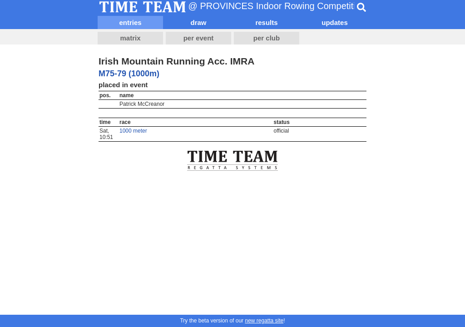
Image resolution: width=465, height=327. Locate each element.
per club (266, 38)
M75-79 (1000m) (129, 73)
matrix (130, 38)
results (266, 22)
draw (198, 22)
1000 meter (133, 131)
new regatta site (264, 320)
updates (335, 22)
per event (198, 38)
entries (130, 22)
